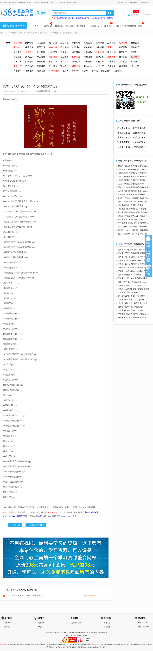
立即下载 (16, 525)
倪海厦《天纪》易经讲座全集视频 (131, 253)
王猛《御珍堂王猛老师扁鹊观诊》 (131, 184)
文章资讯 (95, 26)
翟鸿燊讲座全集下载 (82, 18)
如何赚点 (7, 627)
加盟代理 (108, 26)
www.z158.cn (66, 516)
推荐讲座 (59, 26)
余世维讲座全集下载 (98, 18)
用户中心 (121, 2)
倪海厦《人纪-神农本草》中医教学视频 (133, 268)
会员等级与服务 (76, 623)
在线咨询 (148, 242)
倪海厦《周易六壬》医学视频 (129, 275)
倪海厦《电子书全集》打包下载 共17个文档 (135, 257)
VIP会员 (40, 627)
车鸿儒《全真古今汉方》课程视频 (131, 194)
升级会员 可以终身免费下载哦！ (129, 26)
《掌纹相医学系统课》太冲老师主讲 (132, 173)
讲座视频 (13, 33)
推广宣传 (135, 14)
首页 (37, 26)
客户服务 (133, 2)
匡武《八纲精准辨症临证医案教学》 (132, 177)
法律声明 (49, 633)
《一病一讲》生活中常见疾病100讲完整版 (134, 303)
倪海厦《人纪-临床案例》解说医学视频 (133, 289)
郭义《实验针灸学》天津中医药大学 (132, 202)
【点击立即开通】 (92, 512)
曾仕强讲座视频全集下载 (65, 18)
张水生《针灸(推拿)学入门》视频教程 (133, 212)
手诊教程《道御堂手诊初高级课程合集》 (134, 187)
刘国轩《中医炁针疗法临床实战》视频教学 (135, 198)
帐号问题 (107, 623)
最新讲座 (48, 26)
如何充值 (107, 627)
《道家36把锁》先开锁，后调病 (130, 205)
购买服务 (144, 2)
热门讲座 (70, 26)
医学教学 (39, 33)
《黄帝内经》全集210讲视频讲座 (131, 300)
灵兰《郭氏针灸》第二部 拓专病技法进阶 (24, 595)
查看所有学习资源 (37, 525)
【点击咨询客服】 (15, 516)
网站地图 (64, 633)
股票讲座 (110, 18)
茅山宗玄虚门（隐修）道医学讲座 (131, 296)
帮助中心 (56, 633)
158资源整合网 (73, 633)
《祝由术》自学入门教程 (128, 292)
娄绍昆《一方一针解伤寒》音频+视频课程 (134, 230)
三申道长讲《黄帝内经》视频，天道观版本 (135, 191)
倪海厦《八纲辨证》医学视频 (129, 285)
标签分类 (81, 26)
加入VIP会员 (148, 256)
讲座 (40, 516)
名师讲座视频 (29, 33)
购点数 (148, 14)
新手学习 (7, 623)
